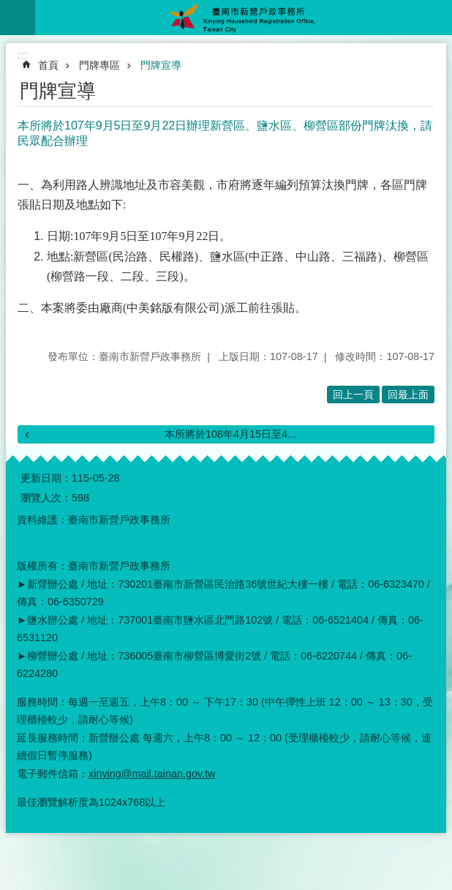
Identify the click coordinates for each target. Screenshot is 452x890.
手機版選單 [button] (17, 17)
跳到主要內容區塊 (7, 7)
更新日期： (46, 478)
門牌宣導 (160, 65)
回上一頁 (353, 394)
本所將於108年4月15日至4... (230, 434)
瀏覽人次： (46, 498)
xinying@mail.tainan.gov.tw (152, 773)
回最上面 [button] (408, 394)
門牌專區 (99, 65)
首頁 (48, 65)
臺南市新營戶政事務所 (243, 17)
